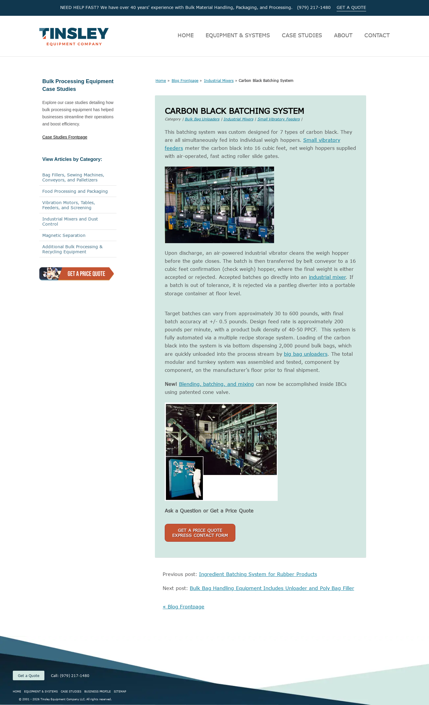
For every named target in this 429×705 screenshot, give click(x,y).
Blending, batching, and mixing (216, 384)
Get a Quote (28, 675)
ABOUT (343, 35)
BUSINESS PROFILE (97, 691)
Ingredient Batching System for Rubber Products (258, 574)
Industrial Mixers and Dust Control (70, 221)
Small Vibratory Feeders (278, 119)
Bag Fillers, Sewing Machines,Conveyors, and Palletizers (73, 177)
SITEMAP (120, 691)
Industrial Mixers (219, 80)
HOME (186, 35)
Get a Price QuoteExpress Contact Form (200, 533)
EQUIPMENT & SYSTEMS (238, 35)
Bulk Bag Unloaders (202, 119)
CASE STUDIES (302, 35)
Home (161, 80)
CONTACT (377, 35)
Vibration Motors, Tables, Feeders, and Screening (68, 205)
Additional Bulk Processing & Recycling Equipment (72, 249)
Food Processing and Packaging (75, 191)
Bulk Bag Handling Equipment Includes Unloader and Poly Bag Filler (272, 588)
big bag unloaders (305, 354)
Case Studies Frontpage (64, 137)
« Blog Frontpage (183, 606)
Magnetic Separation (64, 235)
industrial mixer (327, 277)
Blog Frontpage (185, 80)
